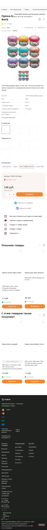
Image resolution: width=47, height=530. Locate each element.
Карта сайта (18, 430)
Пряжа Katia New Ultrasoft (34, 273)
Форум (31, 450)
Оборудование (7, 470)
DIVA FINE (40, 167)
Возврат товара (15, 229)
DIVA (15, 167)
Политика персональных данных (6, 430)
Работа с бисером (4, 462)
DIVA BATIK (7, 167)
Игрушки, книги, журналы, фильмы (7, 481)
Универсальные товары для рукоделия (7, 494)
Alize (8, 28)
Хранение (5, 473)
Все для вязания (16, 9)
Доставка (18, 447)
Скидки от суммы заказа (18, 225)
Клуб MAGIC (32, 447)
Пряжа (27, 9)
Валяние (4, 458)
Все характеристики (8, 117)
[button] (39, 245)
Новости (18, 453)
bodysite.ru (6, 438)
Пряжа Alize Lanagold (9, 344)
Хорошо (41, 525)
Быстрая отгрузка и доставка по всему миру (26, 216)
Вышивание (6, 452)
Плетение (5, 466)
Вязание (4, 449)
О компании (19, 450)
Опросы (31, 453)
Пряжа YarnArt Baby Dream (11, 273)
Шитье (4, 455)
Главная (4, 9)
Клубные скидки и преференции (21, 220)
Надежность (14, 233)
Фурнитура (5, 476)
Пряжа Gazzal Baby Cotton (34, 344)
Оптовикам (19, 456)
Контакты (18, 463)
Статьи (31, 456)
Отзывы (18, 459)
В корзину (29, 194)
